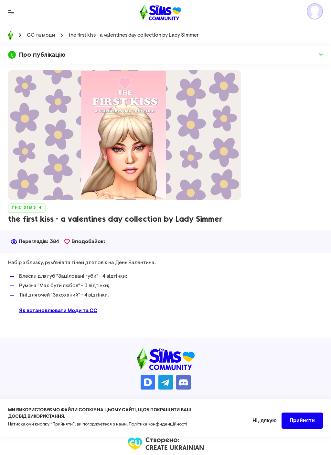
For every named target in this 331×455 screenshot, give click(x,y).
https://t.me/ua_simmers (165, 382)
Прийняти (302, 424)
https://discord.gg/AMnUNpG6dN (183, 382)
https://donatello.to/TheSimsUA (148, 382)
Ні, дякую (264, 424)
